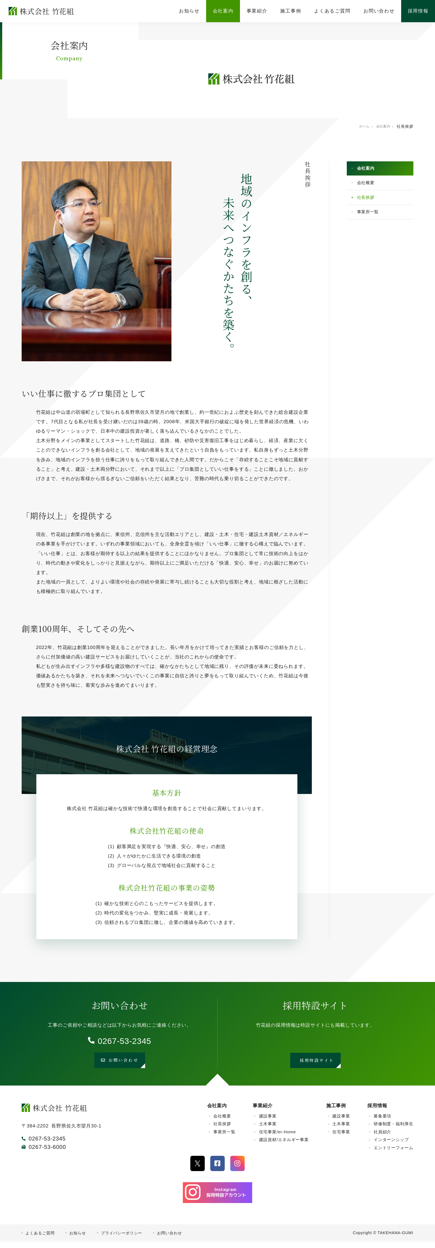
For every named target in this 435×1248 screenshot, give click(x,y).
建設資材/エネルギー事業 (284, 1146)
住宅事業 (341, 1138)
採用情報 (377, 1112)
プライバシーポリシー (121, 1239)
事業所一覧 (370, 219)
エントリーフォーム (393, 1154)
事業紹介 (262, 1112)
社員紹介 (382, 1138)
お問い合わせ (169, 1239)
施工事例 (336, 1112)
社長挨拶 (368, 203)
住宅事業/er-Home (277, 1138)
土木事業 (268, 1130)
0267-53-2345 (124, 1040)
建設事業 (268, 1122)
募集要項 (382, 1122)
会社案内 (368, 169)
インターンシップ (391, 1146)
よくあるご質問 (40, 1239)
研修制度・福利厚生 (393, 1130)
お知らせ (77, 1239)
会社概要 (368, 186)
